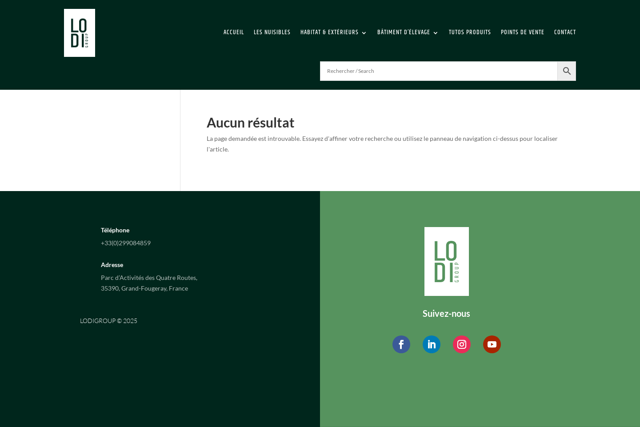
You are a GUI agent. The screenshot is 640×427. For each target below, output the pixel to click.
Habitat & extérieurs (329, 32)
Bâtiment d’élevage (403, 32)
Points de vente (522, 32)
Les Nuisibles (272, 32)
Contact (565, 32)
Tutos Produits (470, 32)
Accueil (234, 32)
